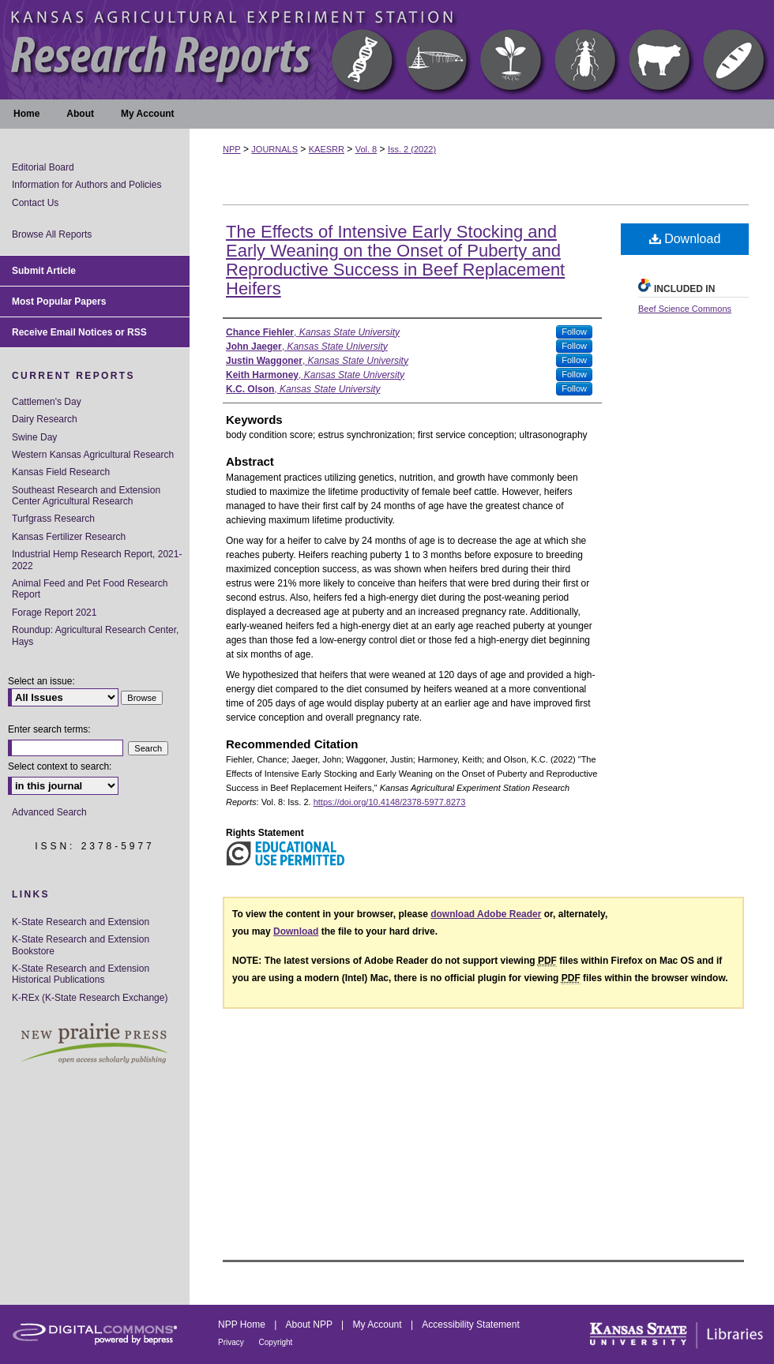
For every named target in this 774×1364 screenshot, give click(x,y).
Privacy (232, 1342)
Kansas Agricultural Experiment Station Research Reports (387, 49)
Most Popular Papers (59, 301)
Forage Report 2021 (54, 612)
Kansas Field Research (61, 472)
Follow (574, 331)
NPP (232, 149)
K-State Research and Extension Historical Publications (80, 974)
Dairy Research (44, 419)
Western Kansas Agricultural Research (93, 454)
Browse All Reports (52, 234)
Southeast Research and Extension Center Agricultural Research (86, 496)
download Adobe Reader (485, 914)
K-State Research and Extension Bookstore (80, 945)
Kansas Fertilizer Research (69, 536)
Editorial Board (43, 167)
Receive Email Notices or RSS (79, 332)
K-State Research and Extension (80, 921)
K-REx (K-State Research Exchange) (89, 997)
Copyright (276, 1342)
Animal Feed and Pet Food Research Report (89, 589)
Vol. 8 (366, 149)
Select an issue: (41, 681)
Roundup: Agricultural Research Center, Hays (95, 635)
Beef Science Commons (684, 308)
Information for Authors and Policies (86, 184)
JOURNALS (274, 149)
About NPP (310, 1324)
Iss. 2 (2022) (412, 149)
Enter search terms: (49, 729)
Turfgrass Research (53, 518)
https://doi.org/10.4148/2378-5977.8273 (390, 802)
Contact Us (35, 202)
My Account (378, 1324)
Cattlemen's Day (46, 401)
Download (685, 238)
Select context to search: (59, 766)
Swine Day (34, 437)
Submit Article (44, 270)
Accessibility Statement (470, 1324)
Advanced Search (49, 812)
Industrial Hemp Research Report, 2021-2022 (97, 560)
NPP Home (243, 1324)
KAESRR (326, 149)
